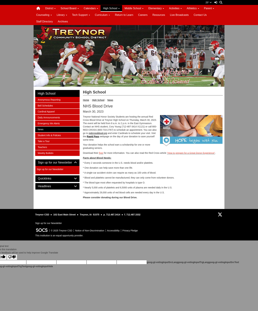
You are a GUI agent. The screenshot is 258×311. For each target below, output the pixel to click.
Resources (158, 15)
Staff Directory (44, 21)
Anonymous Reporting (49, 99)
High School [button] (111, 8)
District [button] (50, 8)
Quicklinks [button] (48, 178)
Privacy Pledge (130, 230)
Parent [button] (209, 8)
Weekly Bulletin (45, 152)
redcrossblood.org (98, 133)
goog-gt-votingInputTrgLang (193, 262)
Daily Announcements (49, 117)
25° (209, 2)
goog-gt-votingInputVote (39, 266)
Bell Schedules (45, 105)
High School (98, 100)
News (110, 100)
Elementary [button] (156, 8)
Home (86, 100)
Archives (63, 21)
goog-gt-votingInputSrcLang (162, 262)
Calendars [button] (91, 8)
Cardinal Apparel (46, 111)
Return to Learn (124, 15)
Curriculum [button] (102, 15)
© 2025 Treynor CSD (61, 230)
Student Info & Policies (49, 135)
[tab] (57, 162)
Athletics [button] (193, 8)
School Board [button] (70, 8)
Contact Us (200, 15)
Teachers (42, 146)
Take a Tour (44, 141)
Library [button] (62, 15)
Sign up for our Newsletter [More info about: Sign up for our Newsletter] (50, 169)
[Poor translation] (12, 257)
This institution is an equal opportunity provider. (59, 235)
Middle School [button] (134, 8)
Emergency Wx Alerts (49, 123)
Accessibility (113, 230)
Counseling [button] (44, 15)
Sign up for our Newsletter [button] (57, 162)
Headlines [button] (48, 186)
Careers (143, 15)
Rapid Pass (93, 136)
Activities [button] (175, 8)
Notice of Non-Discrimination (89, 230)
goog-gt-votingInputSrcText (224, 262)
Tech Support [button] (81, 15)
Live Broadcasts (179, 15)
